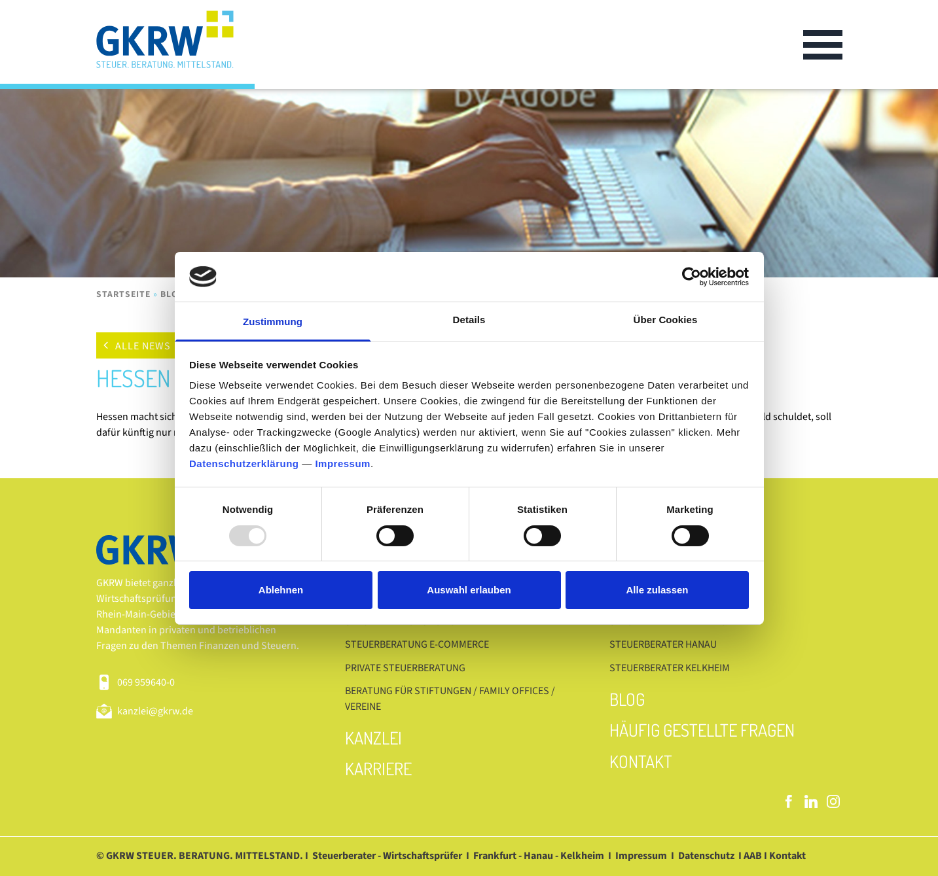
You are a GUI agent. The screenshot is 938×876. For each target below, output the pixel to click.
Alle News (143, 346)
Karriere (378, 768)
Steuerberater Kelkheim (669, 668)
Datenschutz (706, 856)
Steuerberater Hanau (663, 644)
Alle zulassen (657, 589)
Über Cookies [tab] (666, 319)
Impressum (342, 463)
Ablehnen (281, 589)
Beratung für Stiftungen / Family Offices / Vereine (450, 699)
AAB (753, 856)
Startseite (123, 294)
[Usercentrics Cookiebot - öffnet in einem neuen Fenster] (691, 277)
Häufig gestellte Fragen (702, 730)
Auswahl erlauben (469, 589)
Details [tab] (469, 319)
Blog (172, 294)
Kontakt (640, 761)
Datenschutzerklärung (244, 463)
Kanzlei (373, 737)
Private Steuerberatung (405, 668)
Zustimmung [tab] (272, 321)
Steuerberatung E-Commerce (417, 644)
